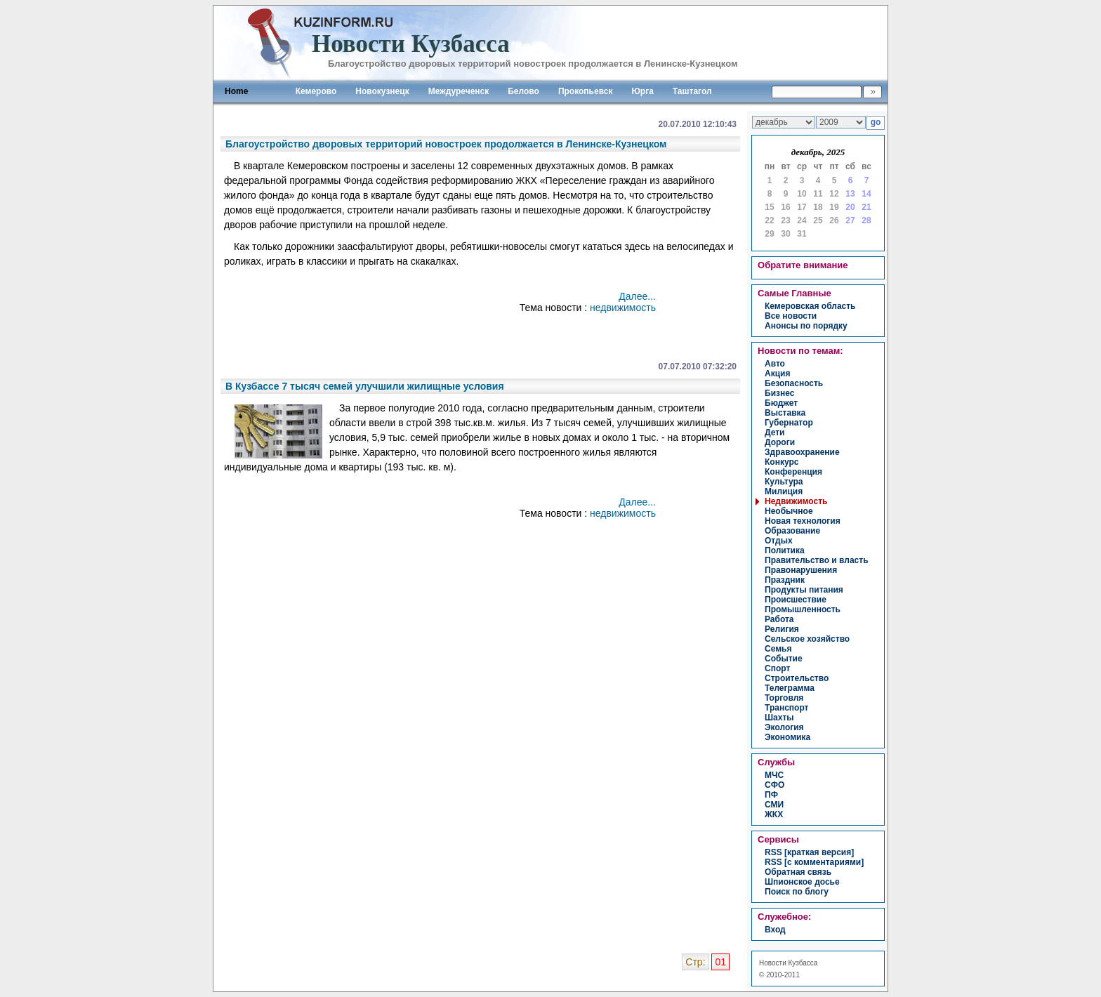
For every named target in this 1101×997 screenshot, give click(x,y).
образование (792, 531)
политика (785, 550)
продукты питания (804, 590)
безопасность (794, 383)
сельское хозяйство (807, 639)
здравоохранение (802, 452)
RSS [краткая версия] (809, 852)
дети (774, 432)
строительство (797, 678)
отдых (779, 541)
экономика (787, 737)
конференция (793, 472)
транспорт (786, 708)
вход (775, 930)
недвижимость (623, 307)
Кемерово (316, 91)
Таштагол (692, 91)
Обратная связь (798, 872)
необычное (789, 511)
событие (784, 658)
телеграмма (790, 688)
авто (775, 364)
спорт (777, 668)
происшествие (795, 600)
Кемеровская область (810, 306)
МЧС (774, 775)
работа (779, 619)
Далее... (637, 296)
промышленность (802, 609)
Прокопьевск (585, 91)
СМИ (774, 805)
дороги (780, 442)
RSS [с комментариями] (814, 862)
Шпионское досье (802, 882)
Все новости (791, 316)
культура (784, 482)
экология (784, 727)
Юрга (642, 91)
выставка (785, 413)
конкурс (781, 462)
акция (777, 373)
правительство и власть (817, 560)
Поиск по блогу (797, 892)
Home (236, 91)
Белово (523, 91)
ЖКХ (774, 814)
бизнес (779, 393)
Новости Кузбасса (788, 963)
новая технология (802, 521)
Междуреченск (458, 91)
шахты (779, 717)
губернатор (789, 423)
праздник (785, 580)
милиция (784, 491)
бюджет (781, 403)
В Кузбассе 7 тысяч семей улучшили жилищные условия (364, 386)
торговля (784, 698)
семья (778, 649)
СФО (774, 785)
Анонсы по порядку (806, 326)
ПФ (771, 795)
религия (782, 629)
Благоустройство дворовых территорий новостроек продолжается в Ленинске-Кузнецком (445, 144)
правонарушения (801, 570)
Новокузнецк (382, 91)
